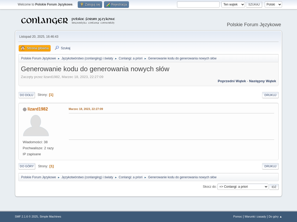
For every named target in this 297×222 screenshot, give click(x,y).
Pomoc (237, 216)
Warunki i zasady (255, 216)
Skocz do (209, 186)
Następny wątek (262, 81)
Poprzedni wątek (232, 81)
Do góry (27, 166)
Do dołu (26, 95)
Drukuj (270, 95)
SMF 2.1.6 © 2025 (26, 216)
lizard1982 (38, 109)
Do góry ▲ (275, 216)
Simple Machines (50, 216)
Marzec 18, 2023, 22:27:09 (86, 108)
